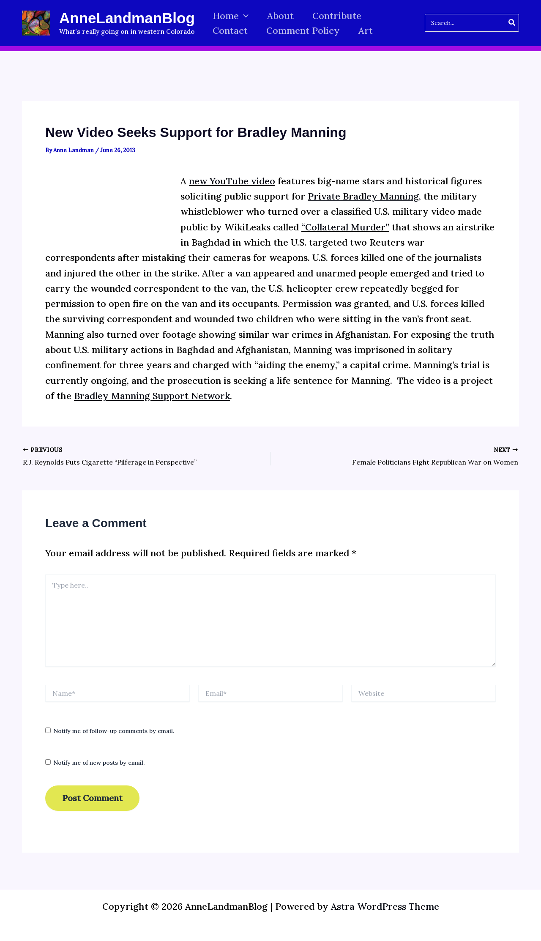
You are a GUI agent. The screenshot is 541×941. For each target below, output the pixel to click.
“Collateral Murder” (345, 227)
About (280, 16)
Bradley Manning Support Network (152, 396)
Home (231, 15)
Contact (230, 30)
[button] (244, 15)
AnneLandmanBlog (127, 18)
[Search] (512, 22)
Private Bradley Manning (363, 196)
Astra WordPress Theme (385, 906)
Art (365, 30)
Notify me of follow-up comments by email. (113, 731)
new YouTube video (232, 181)
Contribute (336, 16)
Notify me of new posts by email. (99, 762)
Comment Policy (303, 30)
